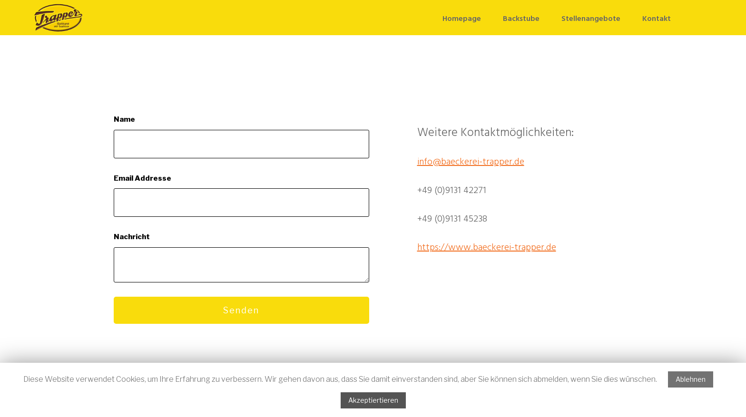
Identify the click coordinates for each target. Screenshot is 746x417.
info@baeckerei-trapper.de (470, 162)
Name (124, 119)
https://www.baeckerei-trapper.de (486, 247)
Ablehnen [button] (691, 379)
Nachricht (132, 237)
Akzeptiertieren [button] (373, 400)
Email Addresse (142, 178)
